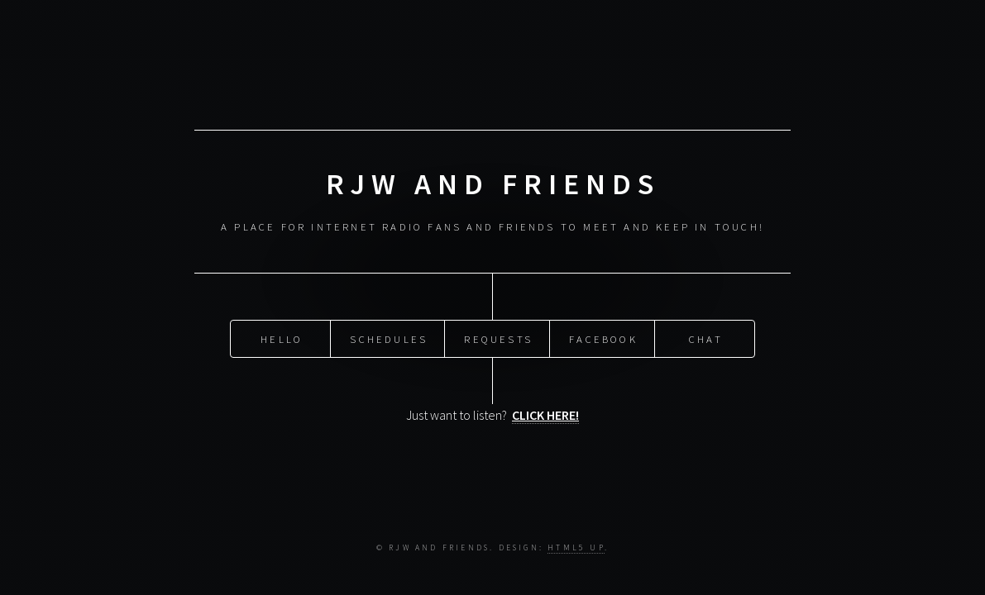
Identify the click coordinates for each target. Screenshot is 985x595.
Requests (498, 338)
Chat (706, 338)
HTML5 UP (576, 548)
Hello (282, 338)
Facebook (603, 338)
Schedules (389, 338)
